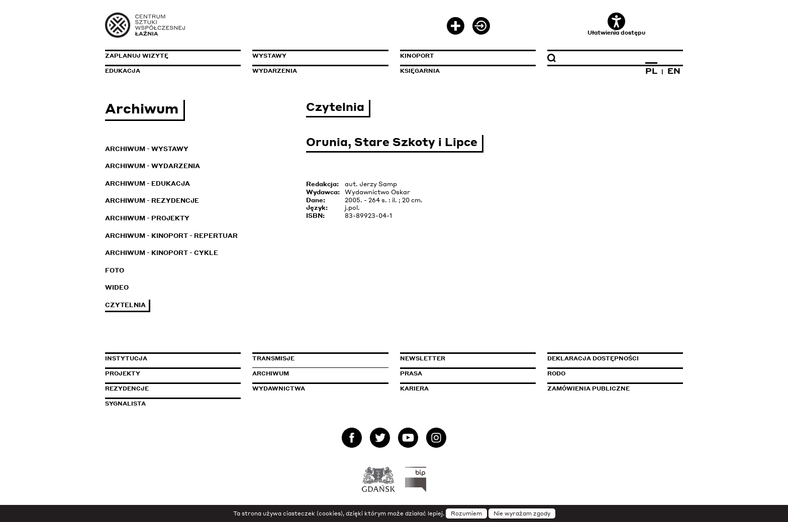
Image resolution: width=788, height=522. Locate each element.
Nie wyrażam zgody (522, 513)
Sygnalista (125, 403)
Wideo (117, 287)
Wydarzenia (274, 70)
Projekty (122, 373)
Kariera (414, 388)
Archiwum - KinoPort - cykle (161, 252)
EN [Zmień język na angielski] (673, 71)
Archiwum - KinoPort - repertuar (171, 235)
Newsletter (422, 358)
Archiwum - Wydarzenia (152, 166)
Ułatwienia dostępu (616, 24)
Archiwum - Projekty (147, 218)
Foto (114, 270)
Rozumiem (466, 513)
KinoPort (417, 55)
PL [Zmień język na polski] (651, 71)
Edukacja (122, 70)
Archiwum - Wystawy (146, 149)
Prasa (411, 373)
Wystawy (269, 55)
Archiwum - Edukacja (147, 183)
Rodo (556, 373)
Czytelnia (125, 305)
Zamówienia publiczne (611, 388)
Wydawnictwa (278, 388)
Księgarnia (420, 70)
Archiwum (270, 373)
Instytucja (126, 358)
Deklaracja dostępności (593, 358)
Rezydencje (127, 388)
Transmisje (316, 358)
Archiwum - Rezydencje (152, 200)
